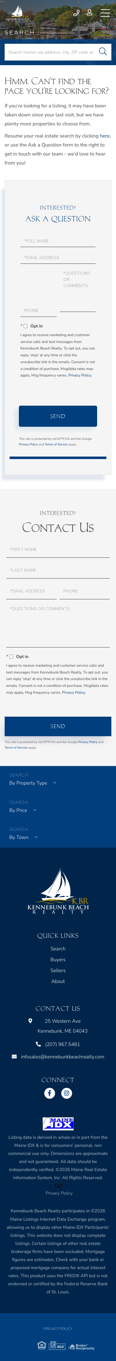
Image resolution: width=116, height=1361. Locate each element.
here (105, 136)
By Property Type (28, 783)
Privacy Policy (79, 375)
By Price (18, 810)
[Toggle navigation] (105, 13)
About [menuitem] (58, 981)
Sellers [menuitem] (58, 970)
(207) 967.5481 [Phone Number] (76, 13)
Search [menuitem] (57, 948)
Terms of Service (56, 444)
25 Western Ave (58, 1026)
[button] (102, 52)
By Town (18, 837)
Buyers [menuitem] (58, 959)
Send (58, 416)
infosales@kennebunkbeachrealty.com (58, 1056)
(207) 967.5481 (58, 1044)
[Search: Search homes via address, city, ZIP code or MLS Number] (58, 52)
